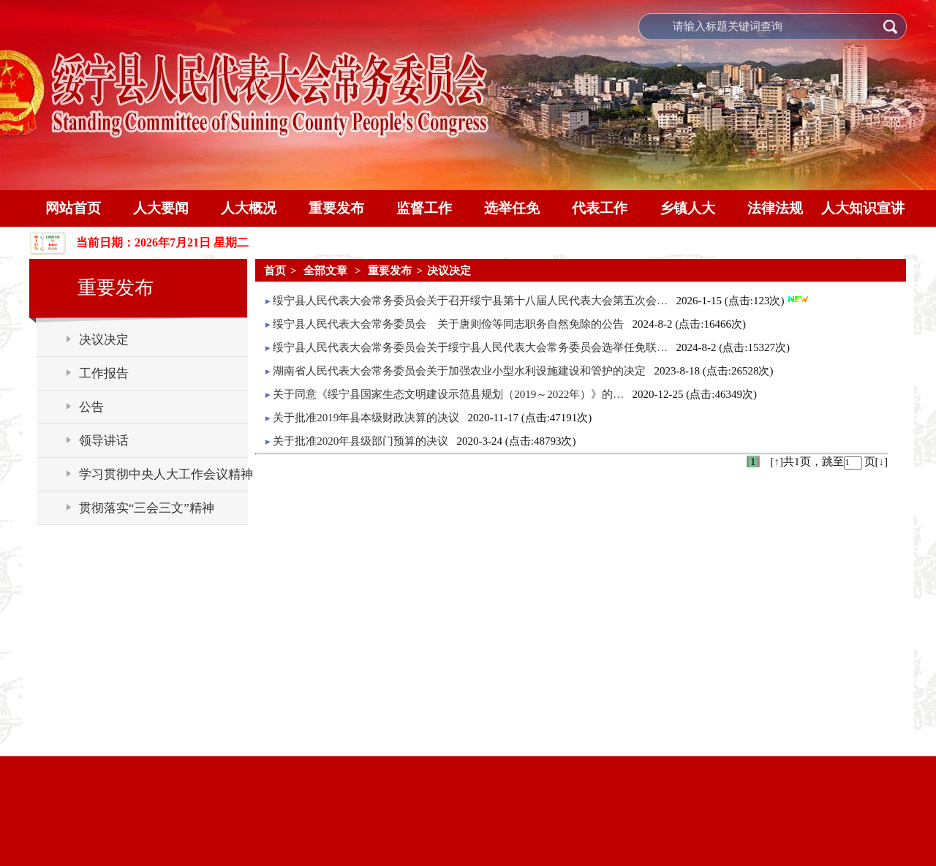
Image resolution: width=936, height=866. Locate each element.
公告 (91, 407)
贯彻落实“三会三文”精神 (146, 508)
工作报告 (104, 373)
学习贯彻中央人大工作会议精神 (166, 474)
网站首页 (73, 208)
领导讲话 (104, 441)
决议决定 (104, 340)
